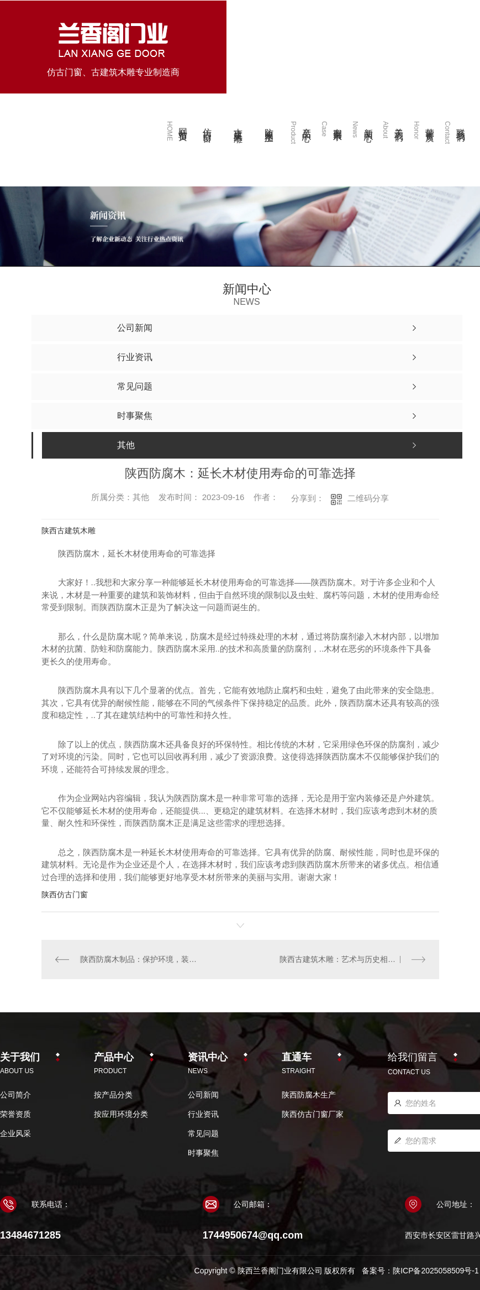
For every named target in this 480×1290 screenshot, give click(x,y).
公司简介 (15, 1094)
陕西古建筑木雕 (68, 530)
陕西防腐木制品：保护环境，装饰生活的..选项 (141, 959)
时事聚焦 (203, 1152)
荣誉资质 (15, 1114)
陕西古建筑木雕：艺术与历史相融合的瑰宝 (352, 959)
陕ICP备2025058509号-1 (436, 1270)
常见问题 (203, 1133)
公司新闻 (203, 1094)
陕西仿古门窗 (64, 894)
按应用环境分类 (121, 1114)
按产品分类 (113, 1094)
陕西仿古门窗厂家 (313, 1114)
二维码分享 (368, 498)
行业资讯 (203, 1114)
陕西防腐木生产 (309, 1094)
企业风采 (15, 1133)
